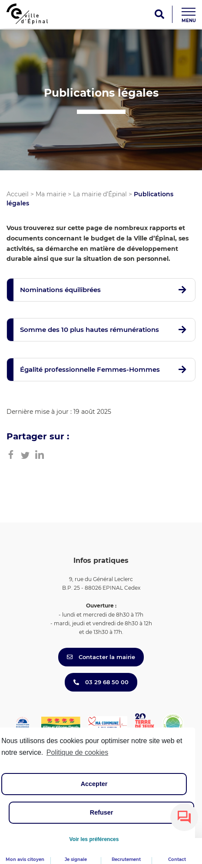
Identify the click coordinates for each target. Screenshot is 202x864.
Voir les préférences (94, 839)
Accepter (94, 783)
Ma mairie (51, 194)
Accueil (18, 194)
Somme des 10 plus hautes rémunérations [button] (89, 329)
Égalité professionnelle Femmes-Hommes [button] (90, 369)
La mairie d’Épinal (100, 194)
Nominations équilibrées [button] (60, 290)
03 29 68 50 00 (101, 682)
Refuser (101, 812)
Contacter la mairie (101, 656)
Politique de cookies (77, 752)
